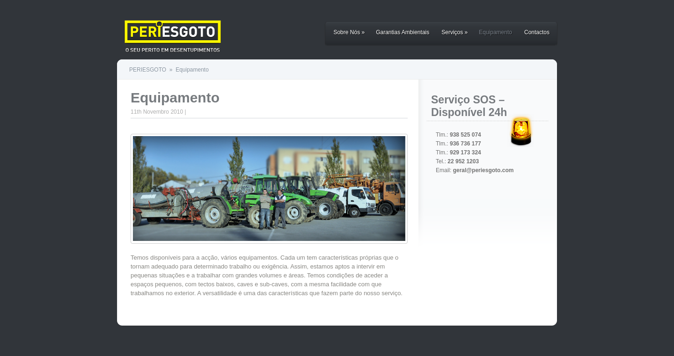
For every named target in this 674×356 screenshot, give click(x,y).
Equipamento (495, 32)
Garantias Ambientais (402, 32)
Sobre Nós (349, 32)
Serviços (454, 32)
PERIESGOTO (147, 69)
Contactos (536, 32)
